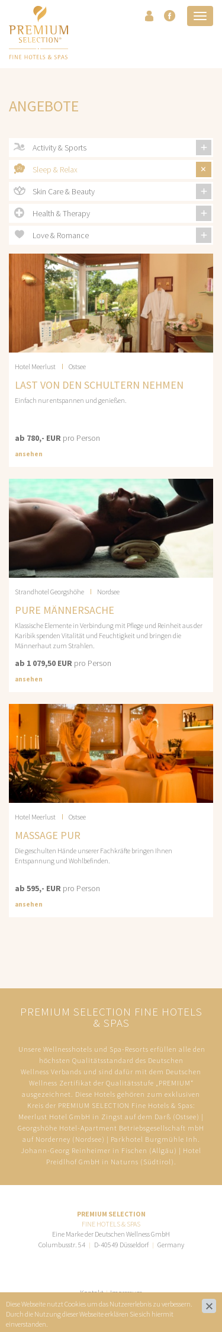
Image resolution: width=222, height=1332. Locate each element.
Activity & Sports (59, 147)
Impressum (126, 1292)
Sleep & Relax (55, 169)
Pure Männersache (64, 610)
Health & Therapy (61, 213)
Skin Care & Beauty (64, 191)
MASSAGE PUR (48, 835)
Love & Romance (61, 235)
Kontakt (92, 1292)
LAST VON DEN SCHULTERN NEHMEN (99, 385)
